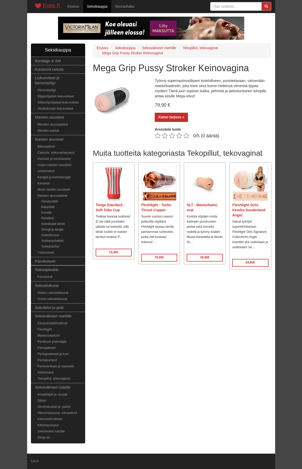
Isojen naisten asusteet (55, 165)
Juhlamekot (46, 171)
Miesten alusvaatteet (53, 124)
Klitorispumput (48, 425)
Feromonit (45, 277)
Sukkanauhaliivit (52, 241)
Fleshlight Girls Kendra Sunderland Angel (248, 210)
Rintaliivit (47, 218)
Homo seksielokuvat (52, 299)
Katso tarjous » (171, 117)
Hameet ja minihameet (54, 159)
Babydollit (48, 207)
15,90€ (113, 252)
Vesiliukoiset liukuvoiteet (55, 108)
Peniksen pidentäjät (52, 341)
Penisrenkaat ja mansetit (56, 366)
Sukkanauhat (50, 246)
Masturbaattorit (49, 335)
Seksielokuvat (47, 285)
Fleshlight (45, 329)
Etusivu (73, 6)
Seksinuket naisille (51, 431)
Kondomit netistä (49, 69)
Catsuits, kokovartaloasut (56, 152)
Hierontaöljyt (47, 90)
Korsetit (46, 212)
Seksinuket (46, 372)
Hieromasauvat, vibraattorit (57, 413)
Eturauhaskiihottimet (53, 323)
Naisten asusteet (49, 139)
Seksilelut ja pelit (49, 307)
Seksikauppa (97, 6)
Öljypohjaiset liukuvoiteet (56, 96)
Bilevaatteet (46, 146)
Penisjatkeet (47, 348)
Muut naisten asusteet (54, 189)
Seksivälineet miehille (53, 316)
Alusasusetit (49, 201)
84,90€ (250, 262)
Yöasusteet (46, 252)
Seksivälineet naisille (52, 387)
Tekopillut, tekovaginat (54, 378)
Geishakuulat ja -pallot (54, 407)
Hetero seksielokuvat (53, 293)
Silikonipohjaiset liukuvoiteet (58, 102)
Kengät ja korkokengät (54, 177)
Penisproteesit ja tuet (53, 354)
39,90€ (204, 257)
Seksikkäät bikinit (53, 224)
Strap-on (44, 437)
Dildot (42, 400)
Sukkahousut (50, 235)
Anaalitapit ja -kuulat (53, 394)
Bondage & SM (48, 61)
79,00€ (159, 257)
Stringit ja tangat (52, 229)
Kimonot (44, 183)
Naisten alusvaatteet (53, 195)
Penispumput (47, 360)
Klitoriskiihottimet (50, 419)
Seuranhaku (125, 6)
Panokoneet (45, 261)
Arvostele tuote (168, 129)
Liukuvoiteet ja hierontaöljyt (47, 80)
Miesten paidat (48, 130)
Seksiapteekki (47, 269)
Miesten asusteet (49, 117)
